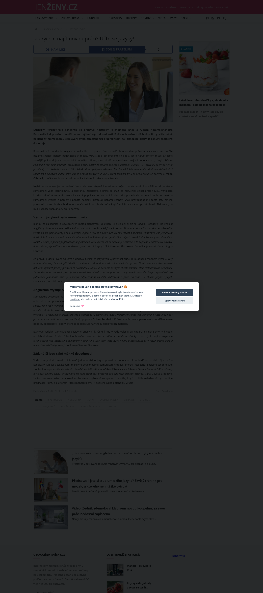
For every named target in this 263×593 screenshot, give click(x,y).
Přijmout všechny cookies (174, 292)
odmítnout (75, 299)
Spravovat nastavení (175, 300)
